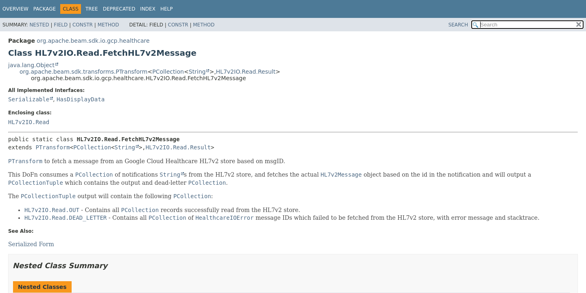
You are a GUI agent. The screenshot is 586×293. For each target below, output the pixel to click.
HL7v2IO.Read (28, 122)
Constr (82, 25)
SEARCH (458, 25)
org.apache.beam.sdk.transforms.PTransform (83, 71)
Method (108, 25)
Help (166, 9)
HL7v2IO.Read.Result (246, 71)
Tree (91, 9)
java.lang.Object (31, 65)
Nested (39, 25)
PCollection (168, 71)
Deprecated (119, 9)
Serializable (28, 99)
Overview (15, 9)
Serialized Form (31, 244)
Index (147, 9)
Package (44, 9)
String (197, 71)
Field (61, 25)
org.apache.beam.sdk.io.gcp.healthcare (93, 40)
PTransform (52, 147)
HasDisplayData (81, 99)
